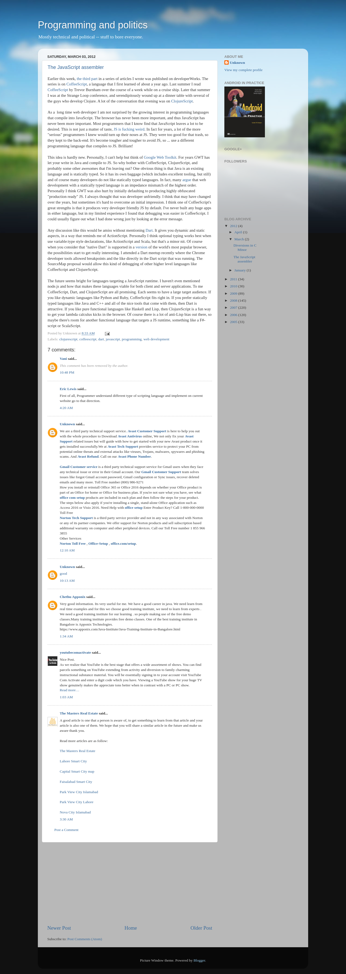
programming (132, 339)
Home (131, 928)
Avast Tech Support (123, 446)
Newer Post (59, 928)
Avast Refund (88, 456)
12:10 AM (67, 550)
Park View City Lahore (77, 802)
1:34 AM (66, 636)
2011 (234, 279)
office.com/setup (123, 543)
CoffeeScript (76, 84)
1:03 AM (66, 697)
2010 (234, 286)
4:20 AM (66, 408)
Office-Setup (98, 543)
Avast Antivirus (130, 436)
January (240, 270)
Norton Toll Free (73, 543)
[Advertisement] (129, 883)
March (239, 239)
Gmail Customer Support (161, 472)
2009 (234, 293)
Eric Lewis (68, 389)
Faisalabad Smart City (76, 782)
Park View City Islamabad (79, 792)
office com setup (72, 498)
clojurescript (68, 339)
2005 (234, 322)
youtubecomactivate (75, 652)
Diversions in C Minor (245, 247)
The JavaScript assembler (76, 67)
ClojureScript (182, 101)
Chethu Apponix (72, 597)
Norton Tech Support (76, 518)
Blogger (199, 960)
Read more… (69, 690)
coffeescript (87, 339)
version (141, 247)
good (63, 573)
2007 (234, 307)
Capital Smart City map (77, 771)
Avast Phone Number (134, 456)
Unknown (67, 424)
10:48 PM (67, 372)
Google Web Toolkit (160, 157)
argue (186, 180)
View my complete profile (243, 70)
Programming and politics (93, 25)
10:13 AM (67, 581)
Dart (148, 230)
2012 (234, 226)
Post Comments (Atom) (84, 939)
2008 (234, 300)
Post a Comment (66, 830)
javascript (113, 339)
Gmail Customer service (78, 467)
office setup (134, 508)
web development (156, 339)
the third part (87, 79)
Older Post (201, 928)
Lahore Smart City (73, 761)
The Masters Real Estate (79, 713)
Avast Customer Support (147, 431)
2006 (234, 315)
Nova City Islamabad (75, 812)
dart (101, 339)
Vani (63, 359)
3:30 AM (66, 819)
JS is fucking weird (129, 129)
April (238, 232)
